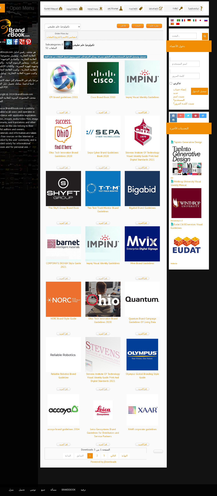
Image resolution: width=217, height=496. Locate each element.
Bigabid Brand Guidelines (148, 215)
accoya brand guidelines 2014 (74, 436)
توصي (33, 489)
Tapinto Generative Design (193, 146)
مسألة (53, 489)
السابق (91, 463)
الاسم (76, 44)
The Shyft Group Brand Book (74, 215)
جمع (43, 489)
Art (177, 182)
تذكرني (180, 90)
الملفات (61, 44)
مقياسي (83, 44)
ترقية (83, 489)
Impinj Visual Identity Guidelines (148, 104)
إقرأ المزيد (74, 119)
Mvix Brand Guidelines (148, 270)
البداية (79, 463)
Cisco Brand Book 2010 (111, 104)
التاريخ (69, 44)
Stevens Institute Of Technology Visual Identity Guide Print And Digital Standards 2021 (149, 163)
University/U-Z (182, 225)
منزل (11, 489)
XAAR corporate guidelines (148, 436)
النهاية (136, 463)
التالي (124, 463)
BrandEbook (69, 489)
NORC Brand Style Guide (74, 326)
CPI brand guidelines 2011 (74, 104)
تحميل (22, 489)
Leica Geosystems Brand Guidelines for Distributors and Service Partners (111, 440)
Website (179, 268)
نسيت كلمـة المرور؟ (189, 110)
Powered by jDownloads (112, 474)
